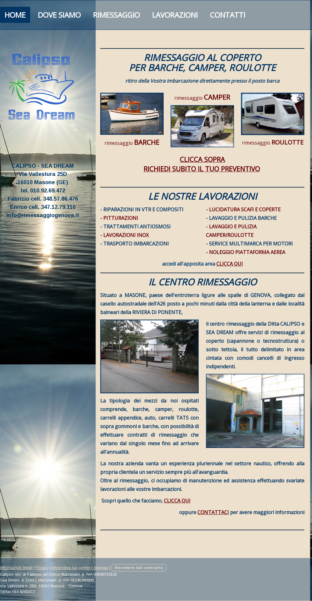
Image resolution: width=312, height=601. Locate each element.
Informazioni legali (16, 567)
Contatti (227, 15)
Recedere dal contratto (139, 567)
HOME (15, 15)
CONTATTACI (213, 512)
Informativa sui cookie (71, 567)
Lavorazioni (175, 15)
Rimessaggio (116, 15)
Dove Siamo (59, 15)
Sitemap (101, 567)
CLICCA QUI (229, 263)
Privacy (42, 567)
